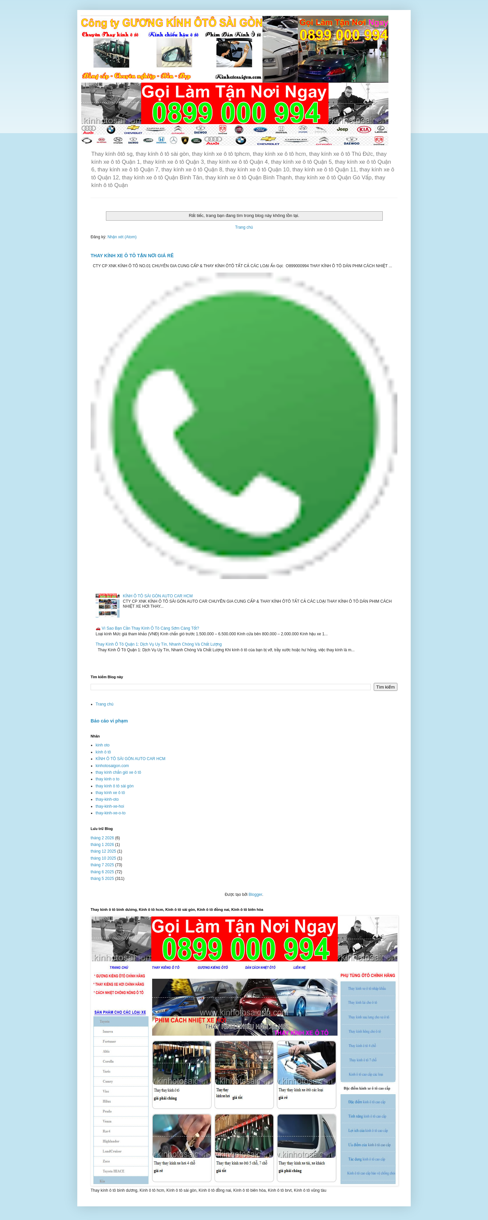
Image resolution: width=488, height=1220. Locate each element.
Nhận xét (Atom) (122, 237)
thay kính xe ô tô (110, 792)
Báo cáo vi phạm (109, 720)
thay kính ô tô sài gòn (115, 786)
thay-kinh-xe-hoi (110, 806)
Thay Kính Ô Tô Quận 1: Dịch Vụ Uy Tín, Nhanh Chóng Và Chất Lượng (159, 644)
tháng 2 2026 (102, 838)
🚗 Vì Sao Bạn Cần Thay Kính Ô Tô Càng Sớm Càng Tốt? (147, 628)
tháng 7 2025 (102, 865)
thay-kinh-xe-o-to (111, 813)
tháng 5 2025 (102, 878)
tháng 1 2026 (102, 844)
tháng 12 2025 (103, 851)
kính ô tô (103, 752)
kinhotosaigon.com (112, 765)
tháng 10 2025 (103, 858)
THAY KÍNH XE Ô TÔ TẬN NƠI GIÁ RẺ (132, 255)
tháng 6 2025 (102, 872)
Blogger (255, 894)
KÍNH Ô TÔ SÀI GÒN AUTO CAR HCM (158, 596)
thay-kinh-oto (107, 799)
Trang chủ (244, 227)
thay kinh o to (107, 779)
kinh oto (103, 745)
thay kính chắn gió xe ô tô (118, 772)
